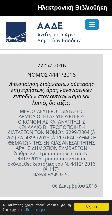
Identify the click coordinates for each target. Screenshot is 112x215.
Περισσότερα (35, 210)
